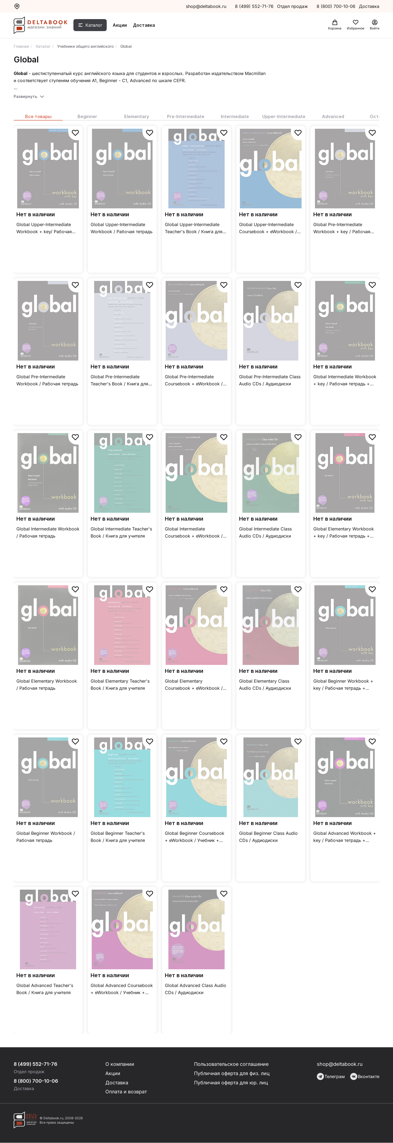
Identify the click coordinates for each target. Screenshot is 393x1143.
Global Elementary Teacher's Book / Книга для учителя (120, 684)
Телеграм (331, 1076)
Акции (121, 25)
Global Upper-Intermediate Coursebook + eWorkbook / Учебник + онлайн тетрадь (268, 228)
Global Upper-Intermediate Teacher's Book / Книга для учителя (193, 228)
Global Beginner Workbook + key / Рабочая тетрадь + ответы (343, 685)
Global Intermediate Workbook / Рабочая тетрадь (47, 532)
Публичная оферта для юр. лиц (231, 1082)
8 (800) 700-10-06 (337, 6)
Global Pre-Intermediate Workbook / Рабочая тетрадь (47, 380)
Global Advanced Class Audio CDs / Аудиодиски (195, 989)
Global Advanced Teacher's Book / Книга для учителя (44, 989)
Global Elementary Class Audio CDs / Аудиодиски (265, 684)
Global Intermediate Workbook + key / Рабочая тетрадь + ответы (344, 380)
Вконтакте (364, 1076)
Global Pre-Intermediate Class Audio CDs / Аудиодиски (269, 380)
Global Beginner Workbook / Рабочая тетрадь (45, 836)
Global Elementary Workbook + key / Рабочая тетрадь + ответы (343, 532)
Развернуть (25, 96)
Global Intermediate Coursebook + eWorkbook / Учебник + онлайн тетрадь (194, 532)
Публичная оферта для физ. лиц (232, 1073)
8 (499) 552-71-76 (254, 6)
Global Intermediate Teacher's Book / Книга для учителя (121, 532)
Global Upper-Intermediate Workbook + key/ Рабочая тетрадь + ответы (44, 228)
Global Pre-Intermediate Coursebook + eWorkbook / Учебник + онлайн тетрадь (194, 380)
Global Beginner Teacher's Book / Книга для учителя (118, 836)
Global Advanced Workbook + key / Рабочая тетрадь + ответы (344, 837)
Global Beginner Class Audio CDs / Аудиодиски (268, 836)
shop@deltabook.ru (206, 6)
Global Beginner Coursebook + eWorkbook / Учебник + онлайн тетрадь (194, 837)
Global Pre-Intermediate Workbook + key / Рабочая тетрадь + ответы (341, 228)
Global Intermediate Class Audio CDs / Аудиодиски (265, 532)
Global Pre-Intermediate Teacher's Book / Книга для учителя (119, 380)
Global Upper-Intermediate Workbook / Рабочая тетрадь (122, 228)
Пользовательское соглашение (232, 1064)
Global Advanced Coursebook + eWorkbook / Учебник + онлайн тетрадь (122, 989)
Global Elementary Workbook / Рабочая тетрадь (46, 684)
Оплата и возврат (126, 1092)
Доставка (145, 25)
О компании (120, 1064)
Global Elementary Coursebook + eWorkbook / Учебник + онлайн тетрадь (194, 685)
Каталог (94, 25)
